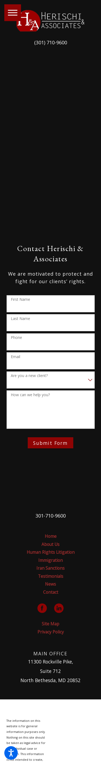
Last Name (20, 318)
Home (51, 536)
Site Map (50, 624)
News (50, 584)
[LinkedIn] (59, 608)
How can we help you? (30, 395)
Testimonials (50, 576)
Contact (50, 592)
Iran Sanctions (50, 568)
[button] (11, 753)
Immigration (50, 560)
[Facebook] (42, 608)
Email (15, 357)
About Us (50, 544)
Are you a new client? (29, 375)
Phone (16, 337)
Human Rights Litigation (51, 552)
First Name (20, 299)
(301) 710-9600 (50, 42)
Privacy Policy (50, 632)
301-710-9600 (51, 515)
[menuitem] (50, 536)
